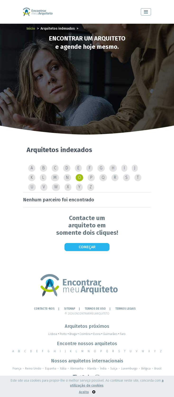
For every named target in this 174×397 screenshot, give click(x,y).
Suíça (113, 368)
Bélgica (146, 368)
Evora (98, 334)
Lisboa (54, 334)
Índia (103, 368)
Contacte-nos (44, 308)
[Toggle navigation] (146, 11)
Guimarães (111, 334)
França (17, 368)
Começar (87, 247)
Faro (123, 334)
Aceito (84, 392)
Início (31, 29)
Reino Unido (33, 368)
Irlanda (91, 368)
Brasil (157, 368)
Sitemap (69, 308)
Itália (63, 368)
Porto (64, 334)
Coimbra (86, 334)
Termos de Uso (95, 308)
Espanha (50, 368)
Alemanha (76, 368)
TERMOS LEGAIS (125, 308)
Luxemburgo (129, 368)
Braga (74, 334)
